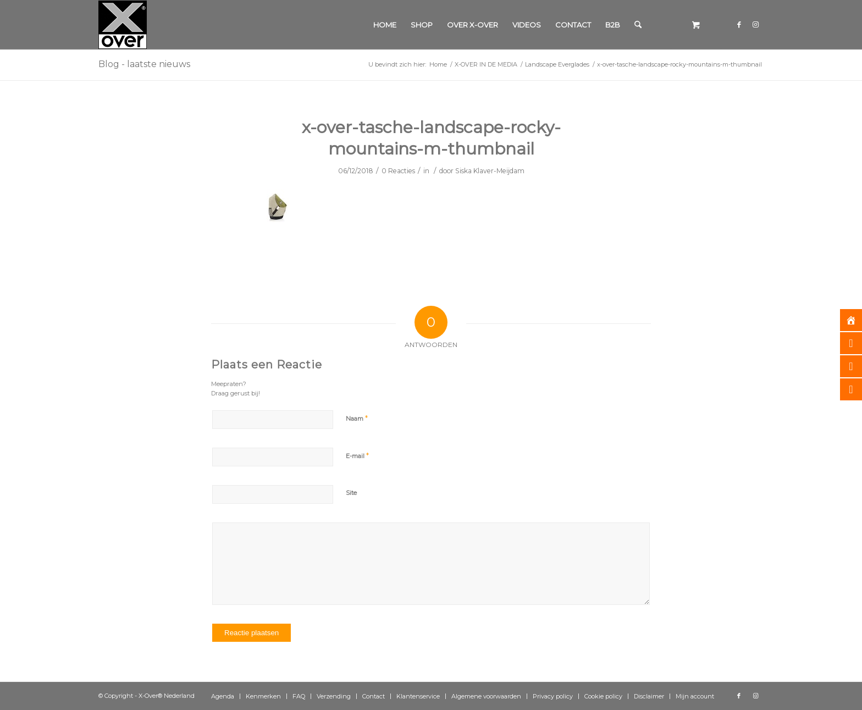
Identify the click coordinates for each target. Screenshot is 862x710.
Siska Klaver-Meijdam (489, 171)
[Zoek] (638, 25)
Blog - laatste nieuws (144, 64)
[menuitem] (385, 25)
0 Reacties (398, 171)
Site (351, 493)
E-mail (357, 455)
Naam (357, 418)
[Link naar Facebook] (739, 24)
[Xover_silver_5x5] (122, 25)
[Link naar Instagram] (755, 24)
